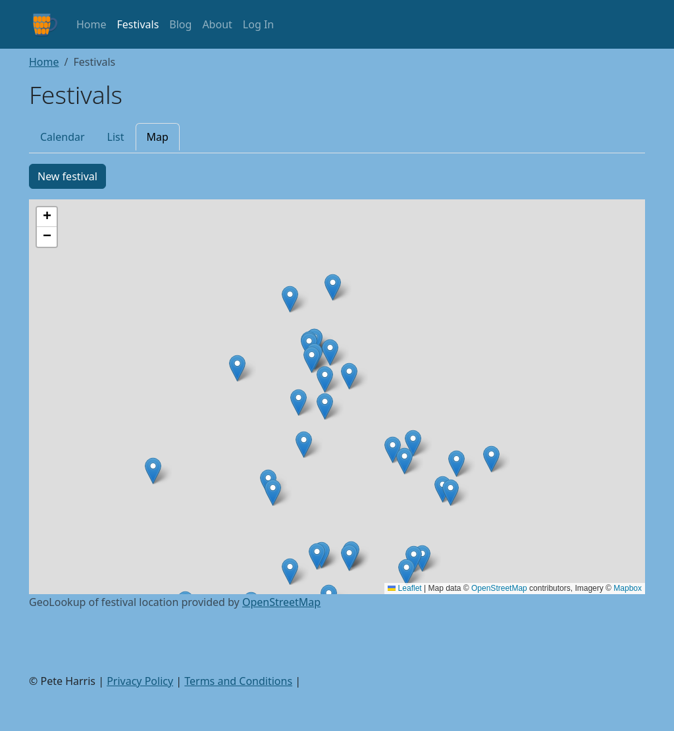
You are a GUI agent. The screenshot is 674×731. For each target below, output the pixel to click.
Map (157, 137)
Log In (258, 24)
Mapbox (627, 588)
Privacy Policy (140, 681)
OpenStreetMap (499, 588)
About (217, 24)
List (115, 137)
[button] (404, 460)
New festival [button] (67, 176)
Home (91, 24)
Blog (180, 24)
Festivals (138, 24)
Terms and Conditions (238, 681)
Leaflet (404, 588)
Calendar (62, 137)
